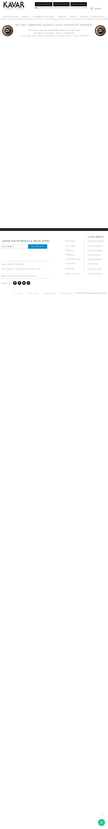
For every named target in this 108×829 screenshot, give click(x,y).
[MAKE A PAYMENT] (96, 274)
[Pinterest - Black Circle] (19, 283)
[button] (25, 17)
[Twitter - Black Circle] (24, 283)
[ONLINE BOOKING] (78, 4)
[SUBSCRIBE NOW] (37, 246)
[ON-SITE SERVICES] (61, 4)
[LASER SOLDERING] (96, 259)
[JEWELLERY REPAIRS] (97, 250)
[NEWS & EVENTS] (73, 274)
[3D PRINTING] (96, 264)
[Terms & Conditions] (32, 293)
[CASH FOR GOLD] (96, 269)
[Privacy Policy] (18, 293)
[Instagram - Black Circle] (28, 283)
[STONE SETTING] (96, 255)
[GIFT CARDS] (72, 246)
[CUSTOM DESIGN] (43, 4)
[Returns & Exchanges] (66, 293)
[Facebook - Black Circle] (15, 283)
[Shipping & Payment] (49, 293)
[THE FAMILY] (72, 268)
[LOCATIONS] (72, 263)
